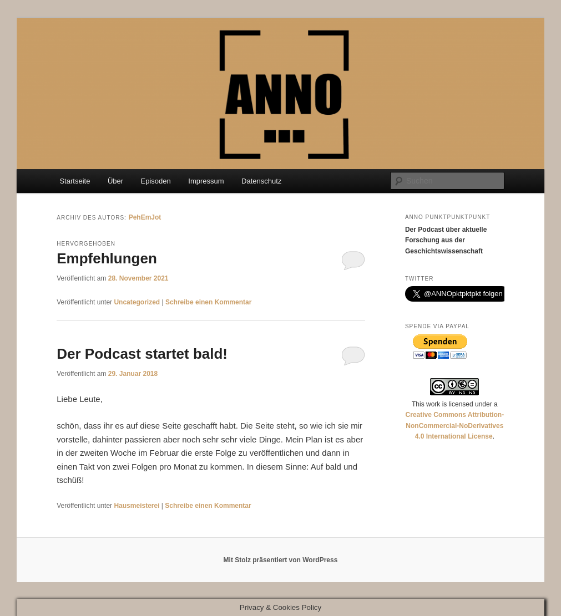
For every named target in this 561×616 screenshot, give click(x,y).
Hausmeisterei (136, 506)
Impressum (206, 181)
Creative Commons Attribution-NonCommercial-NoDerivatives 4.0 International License (455, 425)
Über (115, 181)
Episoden (156, 181)
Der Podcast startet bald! (142, 353)
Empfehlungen (107, 258)
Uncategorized (137, 302)
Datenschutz (261, 181)
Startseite (74, 181)
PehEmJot (145, 217)
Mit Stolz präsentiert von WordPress (281, 560)
